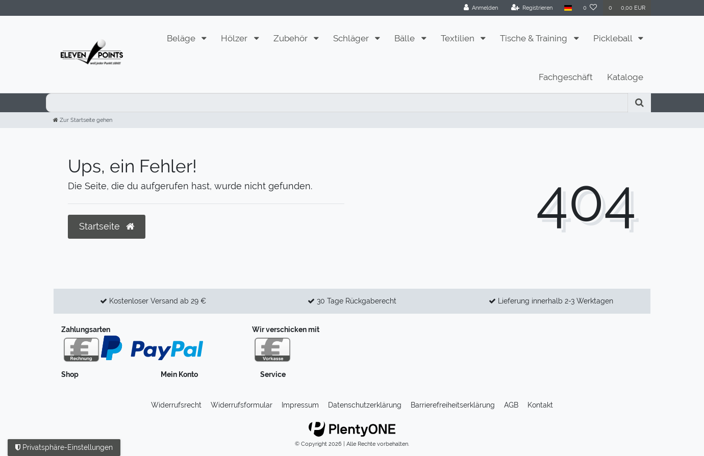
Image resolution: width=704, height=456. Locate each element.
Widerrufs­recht (176, 405)
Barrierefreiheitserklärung (453, 405)
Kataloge (625, 77)
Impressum (300, 405)
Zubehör (291, 38)
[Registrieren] (532, 8)
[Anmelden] (481, 8)
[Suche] (639, 102)
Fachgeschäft (566, 77)
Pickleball (613, 38)
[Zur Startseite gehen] (82, 119)
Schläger (352, 38)
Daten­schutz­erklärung (364, 405)
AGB (511, 405)
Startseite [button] (106, 226)
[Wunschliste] (590, 8)
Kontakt (540, 405)
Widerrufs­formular (241, 405)
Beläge (182, 38)
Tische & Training (534, 38)
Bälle (405, 38)
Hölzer (235, 38)
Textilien (458, 38)
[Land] (567, 8)
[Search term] (337, 102)
